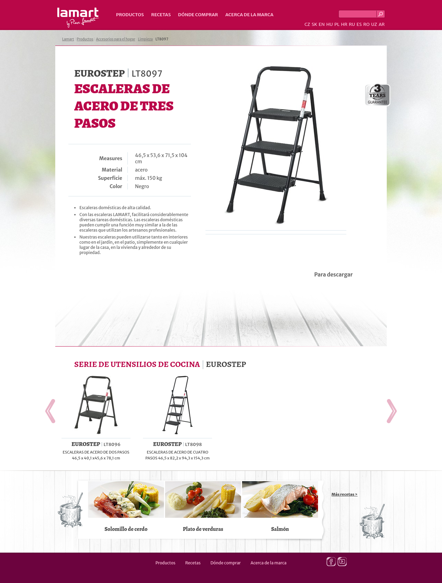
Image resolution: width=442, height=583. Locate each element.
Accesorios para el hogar (115, 39)
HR (344, 24)
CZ (307, 24)
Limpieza (145, 39)
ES (359, 24)
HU (329, 24)
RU (352, 24)
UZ (374, 24)
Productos (130, 15)
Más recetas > (345, 494)
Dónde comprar (198, 15)
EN (322, 24)
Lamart (78, 17)
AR (381, 24)
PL (336, 24)
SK (314, 24)
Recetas (161, 15)
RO (366, 24)
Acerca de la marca (249, 15)
